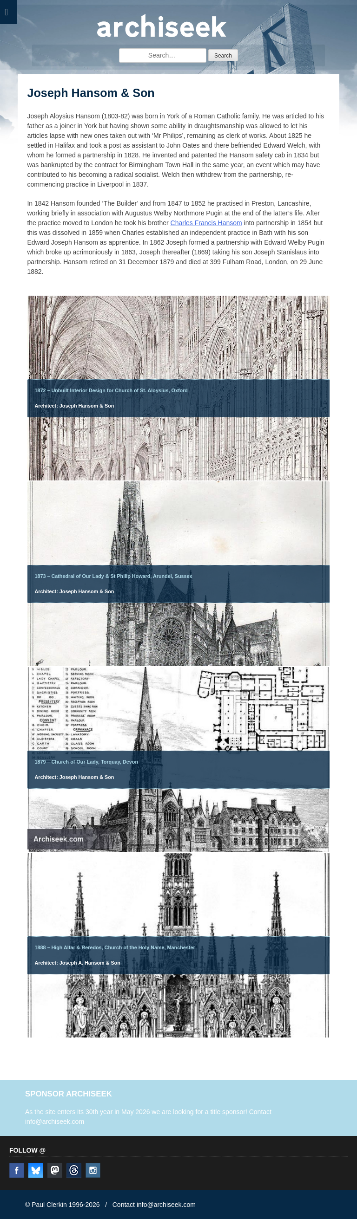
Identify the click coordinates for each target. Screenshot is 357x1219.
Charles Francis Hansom (206, 223)
